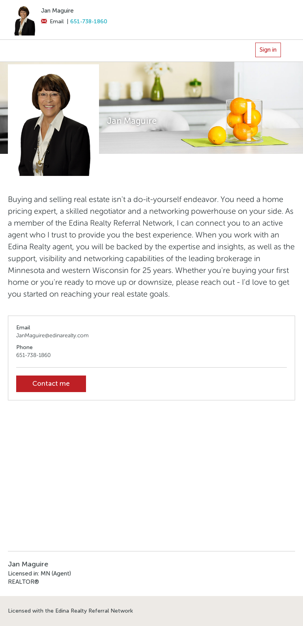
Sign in (268, 50)
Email (52, 21)
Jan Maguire (57, 10)
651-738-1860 (88, 21)
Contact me (51, 383)
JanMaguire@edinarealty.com (52, 335)
